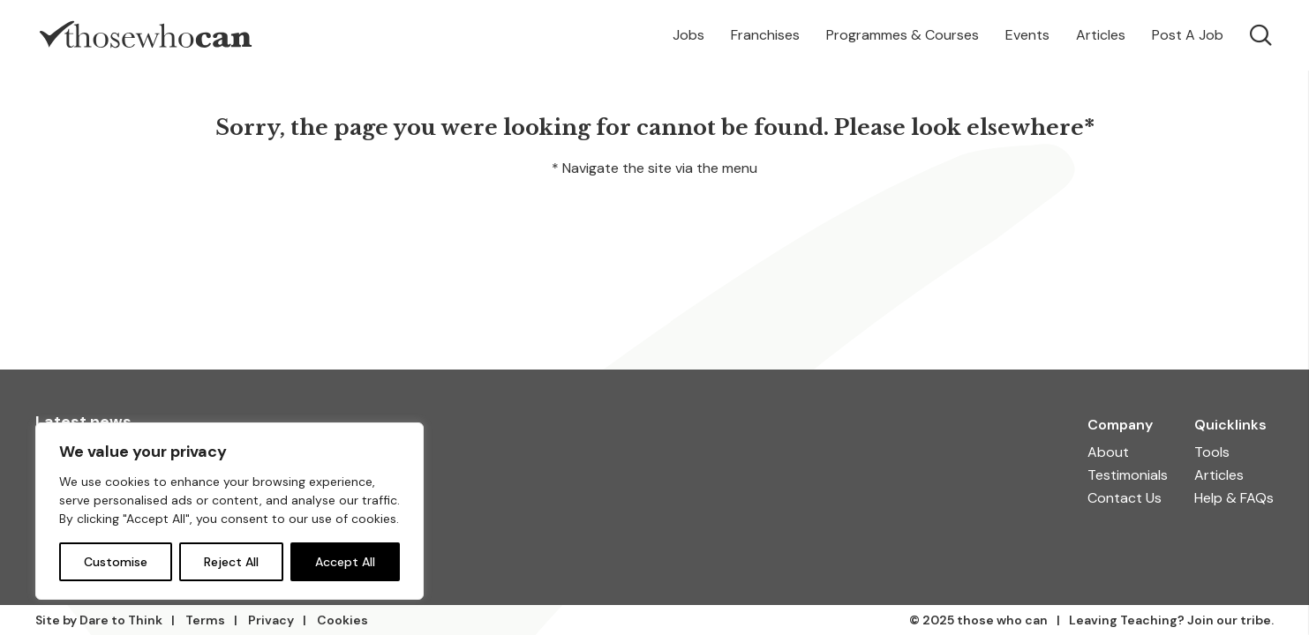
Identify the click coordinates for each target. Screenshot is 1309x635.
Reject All (231, 562)
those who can (1002, 620)
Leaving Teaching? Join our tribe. (1171, 620)
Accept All (345, 562)
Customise (115, 562)
